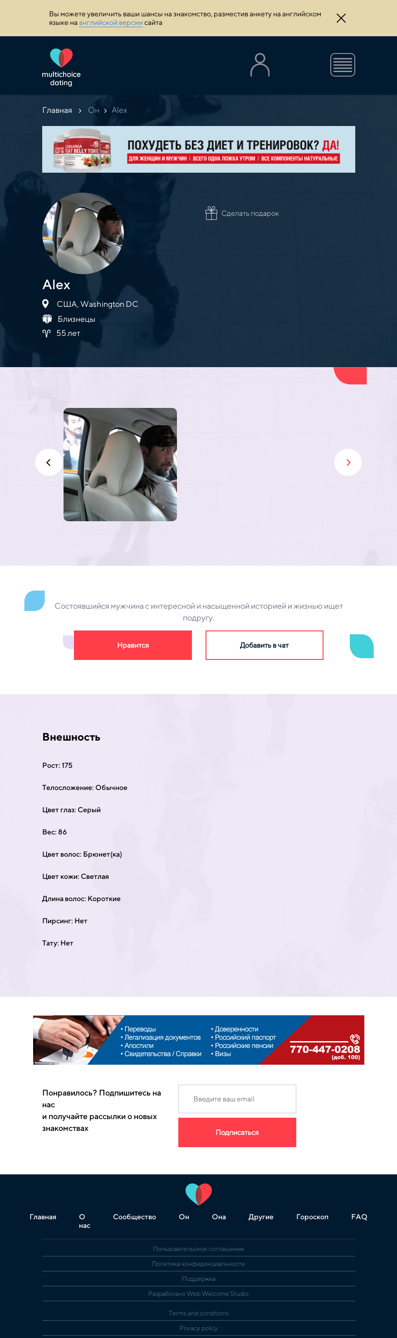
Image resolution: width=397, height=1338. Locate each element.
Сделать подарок (250, 213)
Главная (57, 110)
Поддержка (199, 1278)
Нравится (133, 645)
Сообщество (134, 1216)
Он (93, 110)
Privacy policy (199, 1328)
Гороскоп (312, 1216)
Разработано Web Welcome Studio (198, 1293)
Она (219, 1216)
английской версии (111, 22)
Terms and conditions (199, 1313)
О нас (84, 1221)
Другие (261, 1216)
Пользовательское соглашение (199, 1248)
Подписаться (237, 1132)
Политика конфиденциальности (198, 1263)
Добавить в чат (264, 645)
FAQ (359, 1216)
